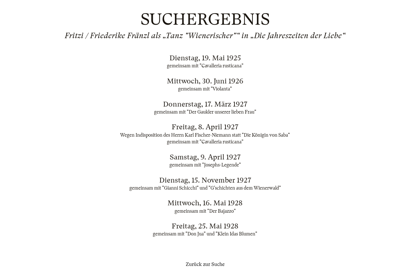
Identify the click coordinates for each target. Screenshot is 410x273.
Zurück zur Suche (205, 264)
